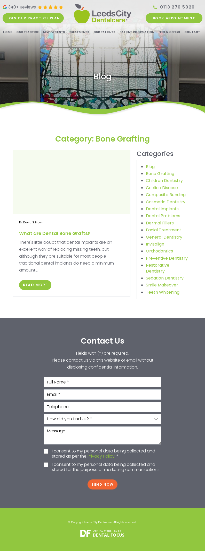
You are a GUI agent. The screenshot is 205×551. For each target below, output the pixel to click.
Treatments (79, 32)
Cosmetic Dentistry (165, 202)
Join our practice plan (33, 18)
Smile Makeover (162, 285)
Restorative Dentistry (157, 268)
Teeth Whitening (162, 292)
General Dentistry (164, 237)
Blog (150, 167)
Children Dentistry (164, 180)
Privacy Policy (101, 456)
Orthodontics (159, 251)
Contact (192, 32)
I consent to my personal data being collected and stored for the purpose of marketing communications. (106, 467)
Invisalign (155, 244)
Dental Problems (163, 216)
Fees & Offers (169, 32)
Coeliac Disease (162, 188)
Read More (35, 284)
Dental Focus (109, 535)
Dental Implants (162, 209)
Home (7, 32)
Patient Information (137, 32)
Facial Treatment (163, 230)
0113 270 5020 (177, 7)
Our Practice (27, 32)
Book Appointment (174, 18)
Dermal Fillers (160, 223)
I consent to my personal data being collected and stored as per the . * (103, 454)
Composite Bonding (166, 195)
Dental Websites (105, 530)
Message (102, 435)
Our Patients (104, 32)
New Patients (54, 32)
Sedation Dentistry (165, 278)
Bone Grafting (160, 174)
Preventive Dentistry (167, 258)
